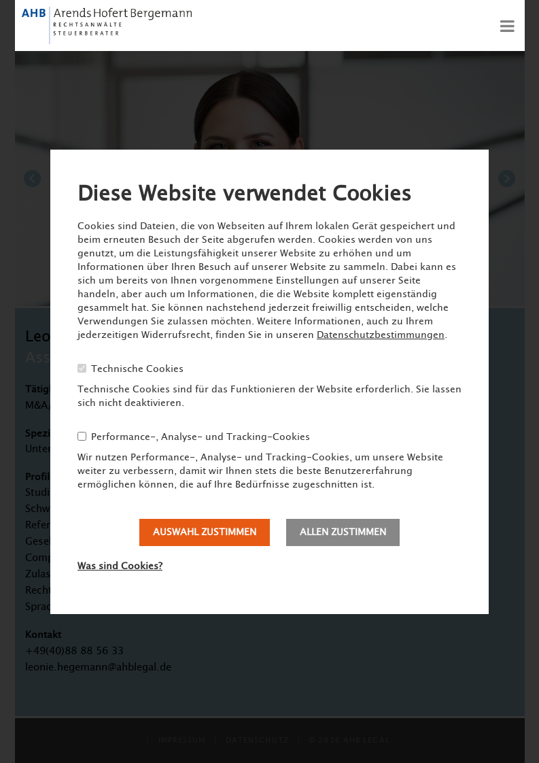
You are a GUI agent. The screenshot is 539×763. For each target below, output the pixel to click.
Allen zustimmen (343, 532)
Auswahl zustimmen (204, 532)
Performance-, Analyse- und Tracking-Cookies (200, 437)
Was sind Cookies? (119, 566)
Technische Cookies (137, 369)
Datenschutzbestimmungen (381, 335)
